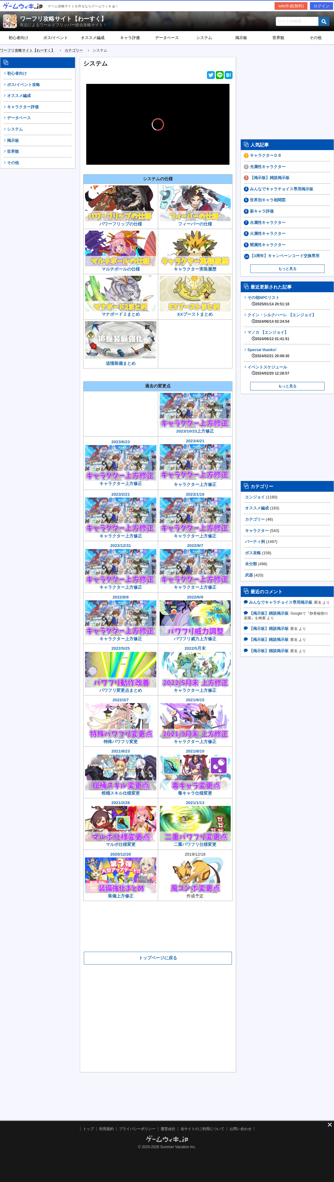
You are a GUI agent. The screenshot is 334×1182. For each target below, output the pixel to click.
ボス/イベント (55, 37)
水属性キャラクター (268, 222)
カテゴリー (255, 519)
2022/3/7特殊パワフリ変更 (120, 721)
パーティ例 (255, 541)
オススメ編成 (93, 37)
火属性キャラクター (268, 233)
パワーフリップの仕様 (120, 224)
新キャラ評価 (262, 211)
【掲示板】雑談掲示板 (270, 177)
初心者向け (18, 37)
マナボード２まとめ (120, 314)
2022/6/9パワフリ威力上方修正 (195, 618)
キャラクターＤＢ (266, 155)
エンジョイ (255, 497)
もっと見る (287, 269)
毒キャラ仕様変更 (195, 793)
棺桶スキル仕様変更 (120, 793)
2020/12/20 (120, 872)
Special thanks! (268, 352)
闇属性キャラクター (268, 245)
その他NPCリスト (268, 300)
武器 (249, 575)
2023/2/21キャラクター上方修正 (120, 515)
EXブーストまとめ (195, 314)
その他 (13, 162)
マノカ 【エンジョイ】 (268, 335)
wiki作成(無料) (291, 6)
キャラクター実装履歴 (195, 251)
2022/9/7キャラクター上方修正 (195, 566)
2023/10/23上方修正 (195, 413)
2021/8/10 (195, 769)
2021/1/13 (195, 821)
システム (204, 37)
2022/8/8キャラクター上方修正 (120, 618)
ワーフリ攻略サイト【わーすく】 (63, 19)
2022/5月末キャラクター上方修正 (195, 669)
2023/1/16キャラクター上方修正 (195, 515)
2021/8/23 (120, 769)
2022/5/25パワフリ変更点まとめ (120, 669)
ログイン (321, 6)
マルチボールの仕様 (120, 269)
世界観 (278, 37)
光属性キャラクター (268, 166)
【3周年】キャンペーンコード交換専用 (284, 255)
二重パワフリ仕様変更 (195, 844)
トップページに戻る (158, 957)
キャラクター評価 (23, 107)
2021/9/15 (195, 718)
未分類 (251, 564)
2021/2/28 (120, 821)
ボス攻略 (253, 553)
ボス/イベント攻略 (23, 84)
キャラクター (257, 530)
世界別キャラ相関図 (268, 200)
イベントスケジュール (268, 370)
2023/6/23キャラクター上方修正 (120, 463)
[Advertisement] (37, 264)
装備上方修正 (120, 896)
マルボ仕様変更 (121, 844)
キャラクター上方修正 (195, 741)
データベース (167, 37)
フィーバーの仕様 (195, 224)
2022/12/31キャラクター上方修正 (120, 566)
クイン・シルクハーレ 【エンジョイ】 (281, 318)
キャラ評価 (130, 37)
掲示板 (241, 37)
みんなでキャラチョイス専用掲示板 (281, 189)
